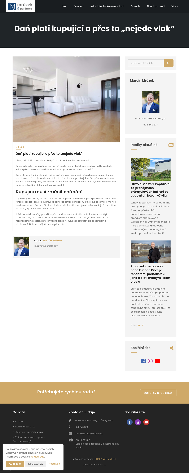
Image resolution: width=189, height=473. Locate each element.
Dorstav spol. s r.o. (158, 393)
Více (174, 6)
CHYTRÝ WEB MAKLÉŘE (105, 459)
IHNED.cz (142, 325)
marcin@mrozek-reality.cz (89, 433)
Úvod (63, 6)
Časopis (135, 6)
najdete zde (37, 456)
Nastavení (55, 463)
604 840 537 (81, 427)
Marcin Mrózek (52, 240)
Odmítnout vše (35, 464)
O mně (78, 6)
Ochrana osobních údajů (29, 431)
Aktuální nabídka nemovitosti (106, 6)
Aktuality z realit (155, 6)
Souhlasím (15, 464)
